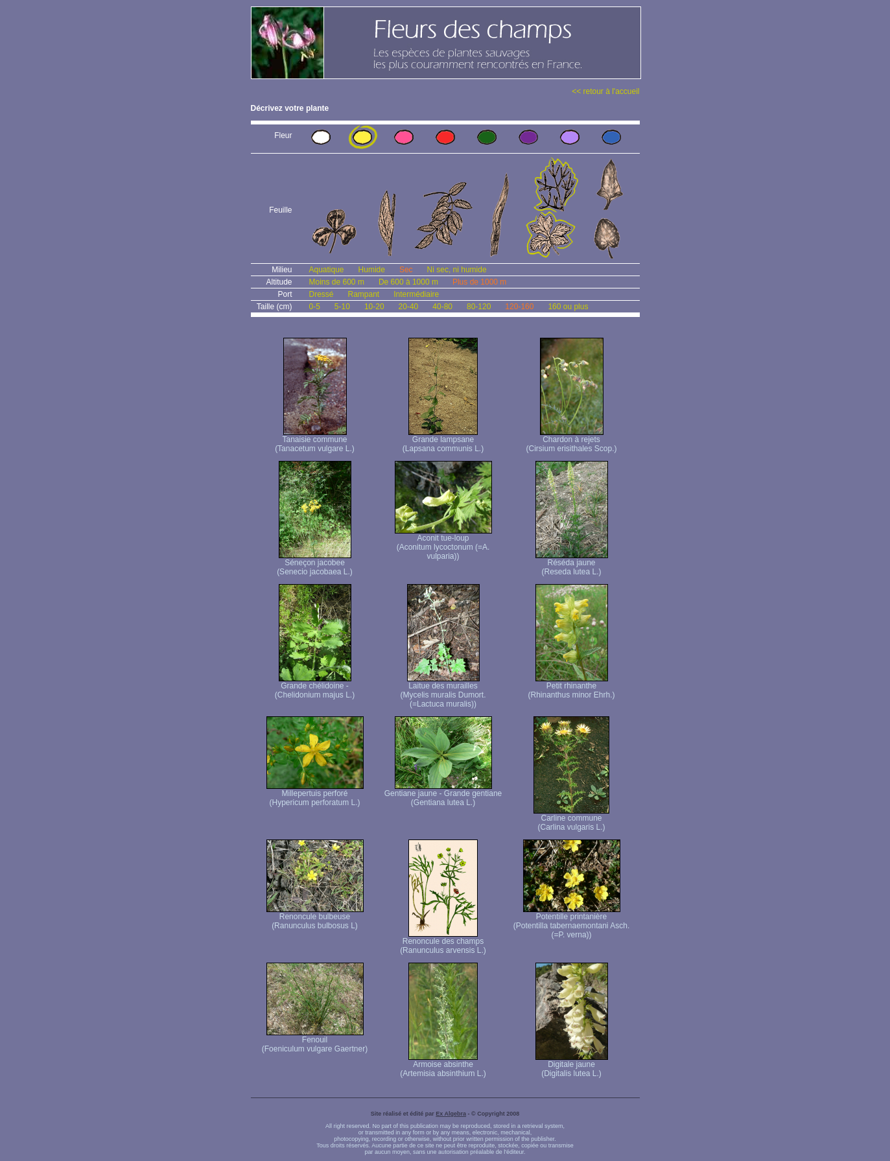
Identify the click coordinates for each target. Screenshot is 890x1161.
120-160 (519, 306)
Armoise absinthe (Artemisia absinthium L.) (443, 1065)
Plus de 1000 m (479, 282)
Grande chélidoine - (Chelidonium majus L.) (315, 686)
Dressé (321, 294)
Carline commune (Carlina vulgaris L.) (571, 819)
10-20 (374, 306)
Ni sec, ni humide (457, 269)
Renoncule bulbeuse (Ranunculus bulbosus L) (315, 917)
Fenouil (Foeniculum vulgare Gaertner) (315, 1040)
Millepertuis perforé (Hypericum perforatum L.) (315, 794)
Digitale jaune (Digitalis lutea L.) (571, 1065)
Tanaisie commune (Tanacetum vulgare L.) (315, 440)
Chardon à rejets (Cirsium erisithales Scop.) (571, 440)
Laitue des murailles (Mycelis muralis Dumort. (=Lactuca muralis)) (443, 691)
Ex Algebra (451, 1113)
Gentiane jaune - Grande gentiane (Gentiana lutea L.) (443, 794)
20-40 (409, 306)
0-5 (314, 306)
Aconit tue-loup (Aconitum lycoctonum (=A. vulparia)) (443, 543)
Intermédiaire (416, 294)
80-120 (479, 306)
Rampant (364, 294)
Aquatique (326, 269)
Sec (406, 269)
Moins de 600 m (336, 282)
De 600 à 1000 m (408, 282)
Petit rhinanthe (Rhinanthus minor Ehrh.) (571, 686)
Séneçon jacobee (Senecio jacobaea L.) (315, 563)
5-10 (342, 306)
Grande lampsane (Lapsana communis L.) (443, 440)
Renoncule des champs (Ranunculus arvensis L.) (443, 942)
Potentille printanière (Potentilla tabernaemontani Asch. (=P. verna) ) (571, 922)
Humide (371, 269)
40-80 (442, 306)
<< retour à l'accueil (605, 91)
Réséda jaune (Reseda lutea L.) (571, 563)
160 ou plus (568, 306)
